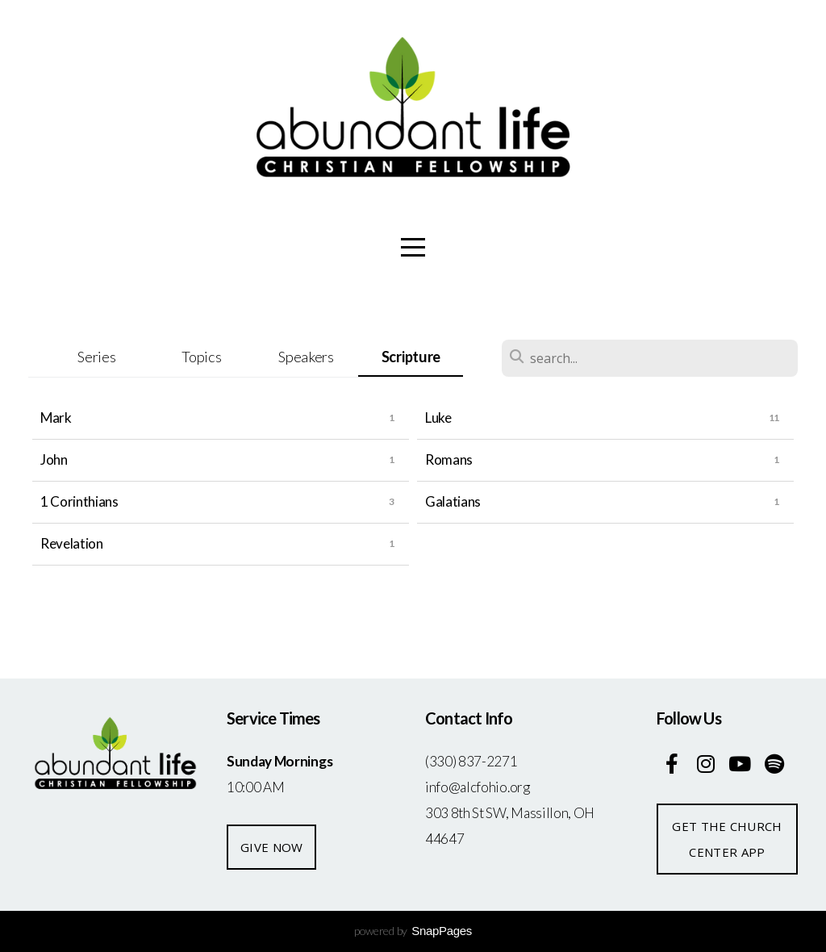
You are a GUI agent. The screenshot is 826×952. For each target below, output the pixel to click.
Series (96, 356)
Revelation (71, 543)
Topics (201, 356)
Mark (56, 417)
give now (271, 847)
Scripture (411, 356)
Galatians (453, 501)
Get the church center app (727, 839)
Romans (449, 459)
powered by (413, 930)
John (54, 459)
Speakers (305, 356)
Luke (438, 417)
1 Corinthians (79, 501)
